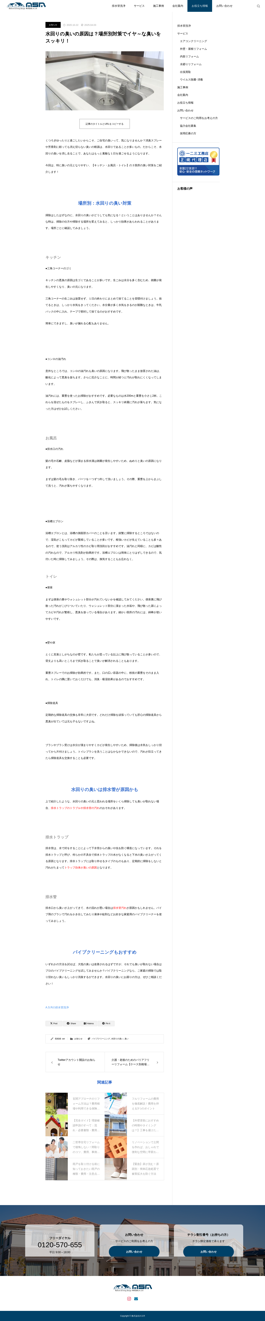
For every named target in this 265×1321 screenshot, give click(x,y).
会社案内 (177, 5)
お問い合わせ (224, 5)
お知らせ (53, 25)
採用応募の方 (188, 133)
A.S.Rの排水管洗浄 (57, 1007)
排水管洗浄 (118, 5)
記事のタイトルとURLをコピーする (105, 123)
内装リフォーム (189, 56)
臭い (127, 1039)
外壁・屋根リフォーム (193, 48)
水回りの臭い (117, 1039)
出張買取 (185, 72)
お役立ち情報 (200, 5)
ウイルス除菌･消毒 (191, 79)
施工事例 (158, 5)
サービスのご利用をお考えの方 (199, 118)
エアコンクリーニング (193, 41)
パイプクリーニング (101, 1039)
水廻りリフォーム (191, 64)
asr (63, 1039)
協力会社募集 (188, 125)
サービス (139, 5)
